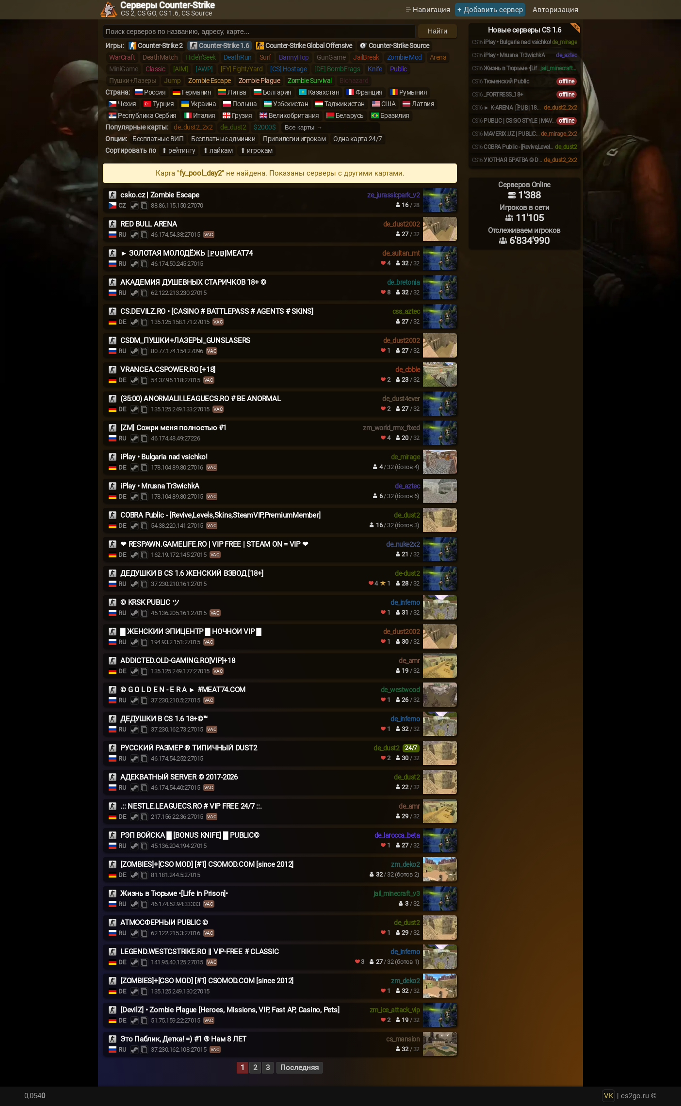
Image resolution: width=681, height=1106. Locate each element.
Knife (375, 69)
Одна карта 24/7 (357, 139)
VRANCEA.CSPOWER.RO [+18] (167, 369)
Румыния (413, 92)
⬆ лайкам (217, 150)
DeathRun (238, 57)
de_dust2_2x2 (193, 127)
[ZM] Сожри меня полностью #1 (173, 427)
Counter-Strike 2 (160, 45)
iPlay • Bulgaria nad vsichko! (164, 457)
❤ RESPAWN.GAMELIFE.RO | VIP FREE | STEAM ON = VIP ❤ (214, 544)
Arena (438, 57)
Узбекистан (290, 104)
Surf (265, 57)
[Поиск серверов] (259, 31)
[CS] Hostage (288, 69)
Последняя (299, 1067)
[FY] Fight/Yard (242, 69)
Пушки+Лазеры (132, 80)
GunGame (331, 57)
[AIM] (180, 69)
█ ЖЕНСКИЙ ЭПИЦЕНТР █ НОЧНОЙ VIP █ (190, 631)
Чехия (127, 104)
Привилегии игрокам (294, 139)
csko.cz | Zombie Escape (159, 195)
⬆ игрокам (256, 150)
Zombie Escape (209, 80)
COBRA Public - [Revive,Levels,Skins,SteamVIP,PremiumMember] (220, 515)
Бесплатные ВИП (157, 139)
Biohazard (354, 80)
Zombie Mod (404, 57)
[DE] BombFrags (337, 69)
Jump (172, 80)
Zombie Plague (259, 80)
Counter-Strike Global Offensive (308, 45)
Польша (244, 104)
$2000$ (265, 127)
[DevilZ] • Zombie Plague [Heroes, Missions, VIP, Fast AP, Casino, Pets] (229, 1010)
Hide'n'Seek (200, 57)
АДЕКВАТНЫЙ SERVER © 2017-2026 (179, 777)
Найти (437, 31)
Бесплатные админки (223, 139)
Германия (196, 92)
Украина (203, 104)
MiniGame (123, 69)
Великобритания (294, 115)
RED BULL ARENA (148, 224)
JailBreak (366, 57)
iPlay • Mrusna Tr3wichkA (159, 486)
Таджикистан (344, 104)
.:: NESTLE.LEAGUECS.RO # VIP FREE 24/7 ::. (191, 806)
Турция (163, 104)
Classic (155, 69)
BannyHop (294, 57)
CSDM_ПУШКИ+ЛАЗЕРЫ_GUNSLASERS (185, 340)
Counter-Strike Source (399, 45)
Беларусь (350, 115)
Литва (236, 92)
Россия (154, 92)
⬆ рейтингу (178, 150)
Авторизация (555, 9)
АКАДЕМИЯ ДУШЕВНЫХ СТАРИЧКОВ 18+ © (193, 282)
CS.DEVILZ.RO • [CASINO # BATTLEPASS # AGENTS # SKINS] (216, 311)
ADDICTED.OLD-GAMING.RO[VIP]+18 (177, 660)
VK (608, 1095)
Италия (204, 115)
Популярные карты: (136, 127)
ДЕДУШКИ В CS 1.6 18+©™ (164, 719)
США (388, 104)
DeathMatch (160, 57)
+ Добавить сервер (490, 9)
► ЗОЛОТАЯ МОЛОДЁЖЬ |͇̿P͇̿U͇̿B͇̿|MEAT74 (186, 253)
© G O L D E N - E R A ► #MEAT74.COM (182, 689)
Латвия (423, 104)
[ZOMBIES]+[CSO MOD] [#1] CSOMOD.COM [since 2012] (206, 864)
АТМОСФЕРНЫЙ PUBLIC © (164, 922)
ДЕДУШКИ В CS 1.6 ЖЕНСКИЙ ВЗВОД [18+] (191, 573)
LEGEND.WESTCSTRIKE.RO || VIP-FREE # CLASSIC (199, 951)
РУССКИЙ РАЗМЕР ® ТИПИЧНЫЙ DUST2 (188, 748)
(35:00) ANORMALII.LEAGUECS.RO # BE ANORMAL (200, 398)
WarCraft (122, 57)
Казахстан (324, 92)
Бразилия (394, 115)
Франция (369, 92)
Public (398, 69)
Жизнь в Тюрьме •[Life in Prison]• (174, 893)
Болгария (277, 92)
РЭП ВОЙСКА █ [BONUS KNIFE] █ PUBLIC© (189, 835)
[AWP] (204, 69)
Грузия (242, 115)
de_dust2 (233, 127)
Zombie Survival (310, 80)
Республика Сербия (147, 115)
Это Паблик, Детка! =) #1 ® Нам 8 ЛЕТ (183, 1039)
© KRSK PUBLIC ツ (149, 602)
